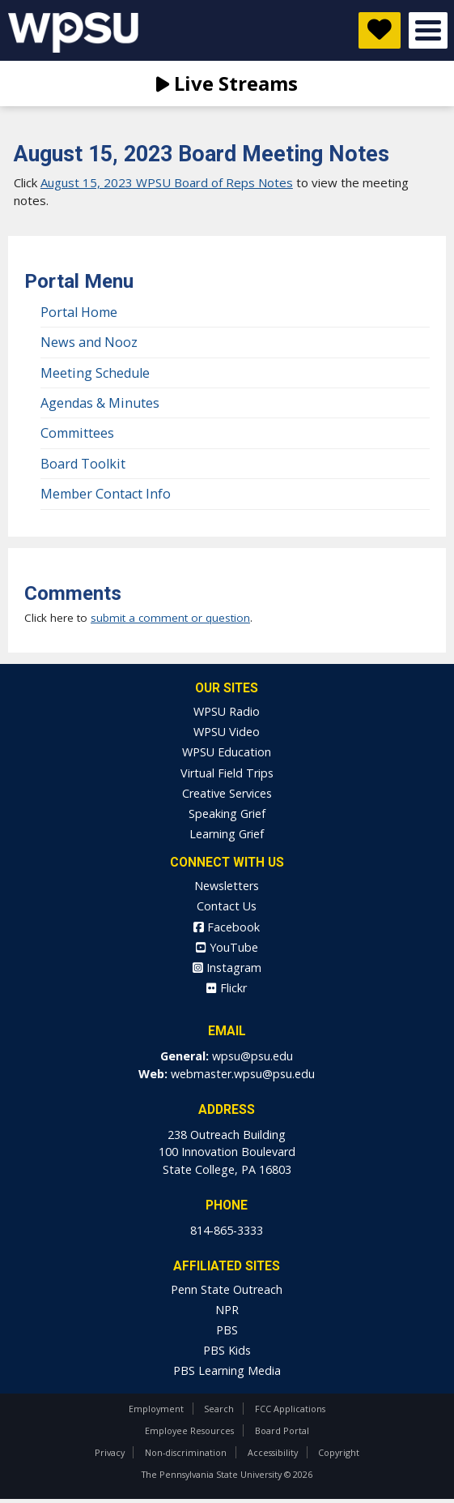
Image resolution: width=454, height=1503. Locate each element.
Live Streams (227, 83)
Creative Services (227, 793)
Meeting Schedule (95, 373)
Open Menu (428, 30)
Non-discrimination (186, 1452)
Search (219, 1408)
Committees (77, 433)
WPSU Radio (226, 711)
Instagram (227, 967)
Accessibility (273, 1452)
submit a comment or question (170, 617)
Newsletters (226, 885)
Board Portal (282, 1430)
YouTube (227, 947)
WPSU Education (226, 752)
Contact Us (227, 906)
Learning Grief (226, 833)
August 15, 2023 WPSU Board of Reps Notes (166, 182)
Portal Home (78, 312)
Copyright (338, 1452)
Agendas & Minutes (99, 403)
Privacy (110, 1452)
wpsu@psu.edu (252, 1056)
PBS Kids (227, 1350)
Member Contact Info (105, 494)
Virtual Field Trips (227, 773)
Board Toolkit (82, 464)
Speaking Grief (227, 813)
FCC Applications (290, 1408)
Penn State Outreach (226, 1289)
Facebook (226, 927)
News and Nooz (89, 342)
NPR (227, 1309)
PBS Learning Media (227, 1370)
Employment (156, 1408)
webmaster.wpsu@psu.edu (243, 1073)
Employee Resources (189, 1430)
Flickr (226, 988)
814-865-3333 (226, 1230)
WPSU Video (226, 731)
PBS (227, 1330)
